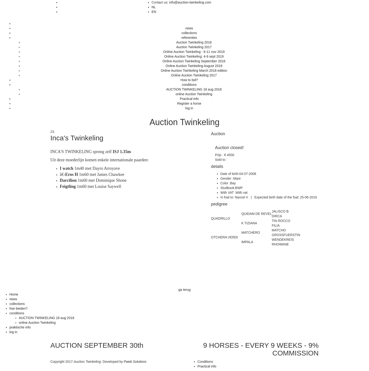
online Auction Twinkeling (194, 94)
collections (189, 33)
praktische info (20, 327)
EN (154, 12)
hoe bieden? (18, 308)
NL (154, 7)
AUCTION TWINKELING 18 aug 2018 (194, 89)
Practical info (189, 99)
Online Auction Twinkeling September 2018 (194, 61)
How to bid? (189, 80)
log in (189, 108)
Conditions (205, 361)
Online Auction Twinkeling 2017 (194, 75)
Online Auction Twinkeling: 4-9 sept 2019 (194, 56)
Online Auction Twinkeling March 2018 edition (194, 70)
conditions (189, 85)
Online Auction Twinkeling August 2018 (193, 66)
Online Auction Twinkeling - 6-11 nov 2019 (194, 52)
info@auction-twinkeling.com (190, 2)
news (189, 28)
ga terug (184, 290)
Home (13, 294)
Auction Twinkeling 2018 (194, 42)
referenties (189, 37)
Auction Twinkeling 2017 (194, 47)
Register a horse (189, 103)
